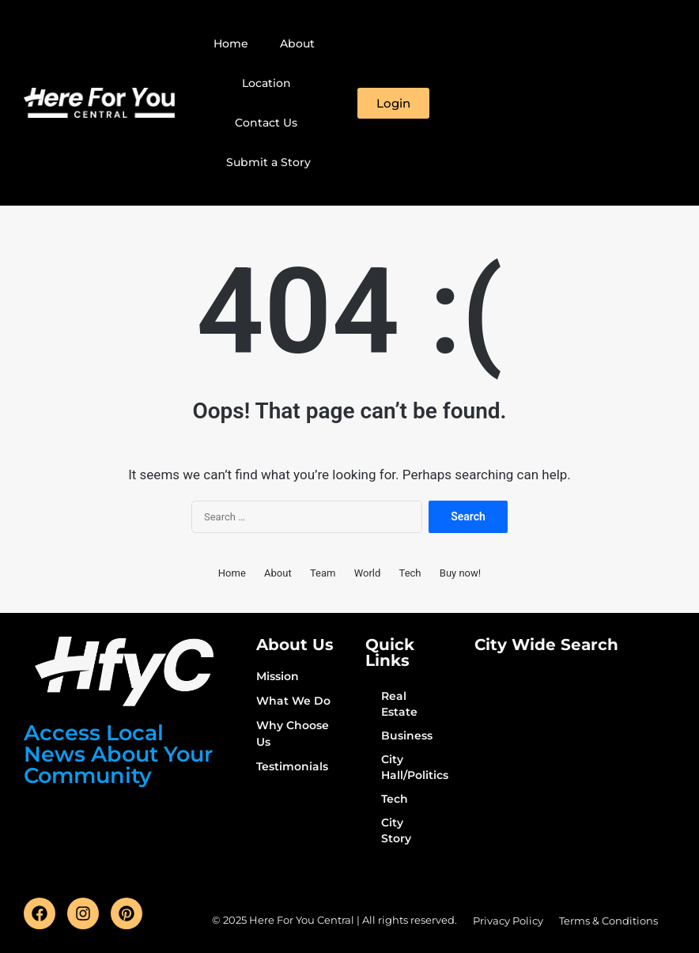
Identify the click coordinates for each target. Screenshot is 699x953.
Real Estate (399, 704)
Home (230, 43)
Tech (410, 573)
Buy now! (460, 573)
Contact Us (266, 122)
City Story (396, 830)
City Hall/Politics (412, 767)
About (297, 43)
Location (266, 83)
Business (407, 735)
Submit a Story (268, 162)
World (367, 573)
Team (323, 573)
